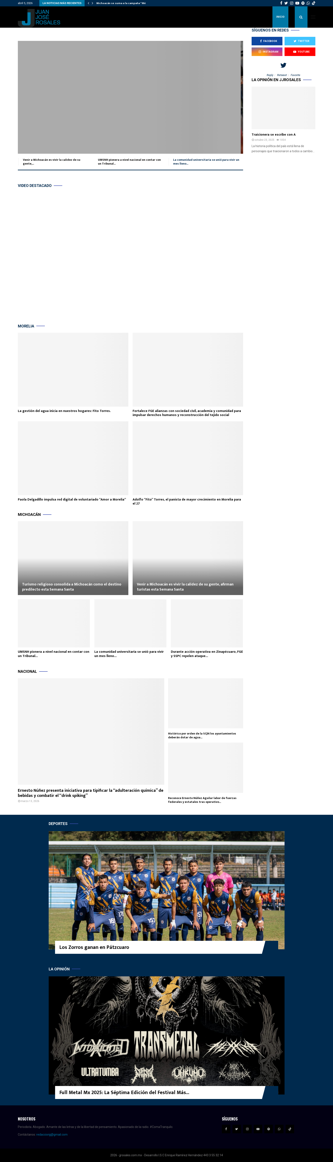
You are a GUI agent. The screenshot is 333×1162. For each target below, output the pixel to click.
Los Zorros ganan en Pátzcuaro (94, 947)
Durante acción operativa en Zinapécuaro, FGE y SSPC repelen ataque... (207, 654)
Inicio (280, 16)
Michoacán (29, 514)
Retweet (282, 75)
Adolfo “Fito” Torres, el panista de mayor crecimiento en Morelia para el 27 (187, 501)
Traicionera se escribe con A (274, 135)
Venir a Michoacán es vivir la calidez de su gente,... (50, 161)
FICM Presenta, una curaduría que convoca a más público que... (119, 1092)
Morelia (26, 326)
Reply (270, 75)
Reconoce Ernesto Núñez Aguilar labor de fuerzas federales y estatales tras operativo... (202, 800)
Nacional (27, 671)
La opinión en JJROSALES (276, 79)
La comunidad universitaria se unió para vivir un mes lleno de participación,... (130, 97)
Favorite (295, 75)
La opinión (59, 969)
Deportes (58, 823)
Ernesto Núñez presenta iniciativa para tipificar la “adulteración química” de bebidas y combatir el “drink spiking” (90, 793)
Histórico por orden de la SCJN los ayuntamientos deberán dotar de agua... (202, 735)
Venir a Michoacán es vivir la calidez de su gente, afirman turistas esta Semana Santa (185, 587)
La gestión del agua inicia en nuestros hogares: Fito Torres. (64, 411)
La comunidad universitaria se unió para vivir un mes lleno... (205, 161)
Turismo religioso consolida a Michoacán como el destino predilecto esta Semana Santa (71, 587)
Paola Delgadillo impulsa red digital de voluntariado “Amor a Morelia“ (72, 499)
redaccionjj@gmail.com (52, 1134)
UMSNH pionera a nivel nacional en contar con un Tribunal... (128, 161)
